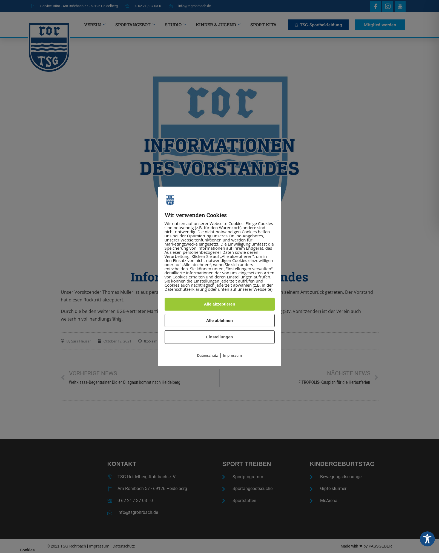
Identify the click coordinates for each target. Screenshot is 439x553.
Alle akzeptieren (219, 304)
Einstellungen (219, 337)
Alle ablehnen (219, 320)
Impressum (232, 355)
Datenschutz (207, 355)
